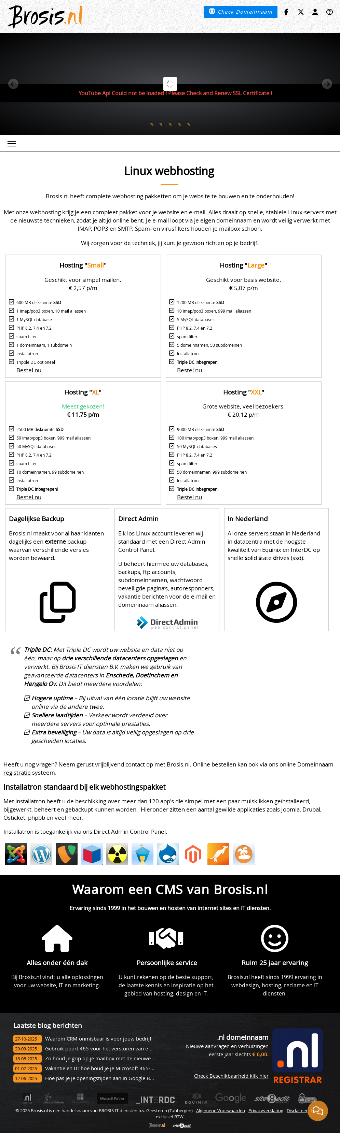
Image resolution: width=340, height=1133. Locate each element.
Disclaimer (297, 1110)
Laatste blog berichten (47, 1025)
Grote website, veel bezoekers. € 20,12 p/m (243, 410)
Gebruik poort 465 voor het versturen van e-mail (102, 1048)
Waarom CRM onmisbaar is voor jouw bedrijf (98, 1038)
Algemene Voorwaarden (220, 1110)
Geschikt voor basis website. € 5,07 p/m (243, 284)
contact (135, 764)
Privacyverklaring (265, 1110)
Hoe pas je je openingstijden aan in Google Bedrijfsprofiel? (113, 1078)
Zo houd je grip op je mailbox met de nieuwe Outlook (108, 1058)
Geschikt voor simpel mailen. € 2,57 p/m (82, 284)
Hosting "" (83, 265)
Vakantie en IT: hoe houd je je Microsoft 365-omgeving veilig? (117, 1068)
